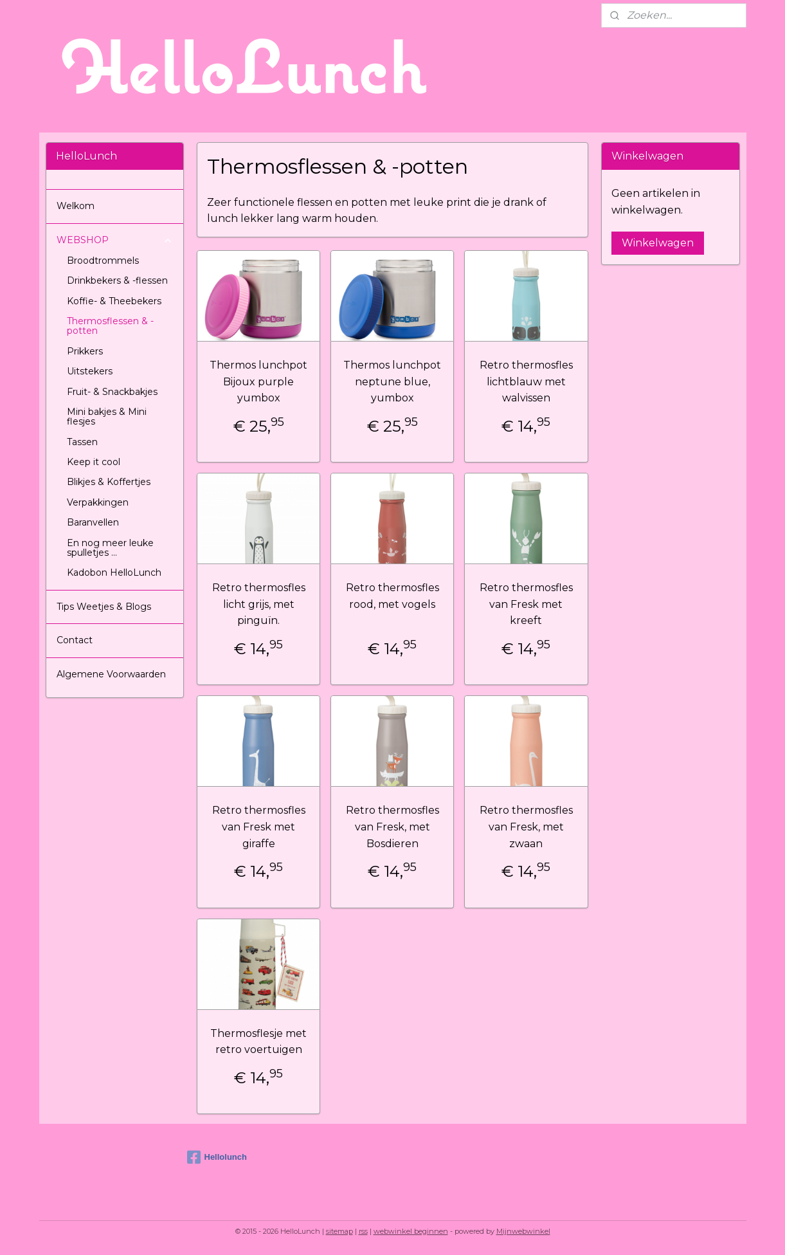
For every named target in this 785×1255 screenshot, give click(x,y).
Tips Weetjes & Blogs (104, 606)
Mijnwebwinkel (523, 1231)
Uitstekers (90, 371)
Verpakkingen (98, 502)
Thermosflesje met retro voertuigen (258, 1041)
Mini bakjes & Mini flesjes (107, 416)
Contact (75, 640)
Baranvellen (93, 522)
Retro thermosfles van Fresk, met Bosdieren (392, 826)
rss (363, 1231)
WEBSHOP (115, 240)
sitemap (339, 1231)
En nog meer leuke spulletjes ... (110, 547)
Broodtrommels (103, 260)
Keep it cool (93, 462)
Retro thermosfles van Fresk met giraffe (258, 826)
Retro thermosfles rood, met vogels (392, 596)
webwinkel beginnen (411, 1231)
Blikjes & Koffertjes (108, 482)
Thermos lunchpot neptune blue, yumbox (392, 381)
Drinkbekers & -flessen (117, 280)
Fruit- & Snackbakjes (112, 392)
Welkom (76, 206)
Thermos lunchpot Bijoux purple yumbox (258, 381)
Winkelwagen (658, 243)
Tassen (82, 442)
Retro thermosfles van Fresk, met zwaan (526, 826)
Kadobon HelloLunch (114, 572)
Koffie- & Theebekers (114, 301)
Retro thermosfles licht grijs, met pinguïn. (258, 604)
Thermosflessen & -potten (110, 325)
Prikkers (85, 351)
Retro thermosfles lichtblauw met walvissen (526, 381)
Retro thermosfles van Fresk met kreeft (526, 604)
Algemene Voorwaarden (111, 674)
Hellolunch (217, 1157)
